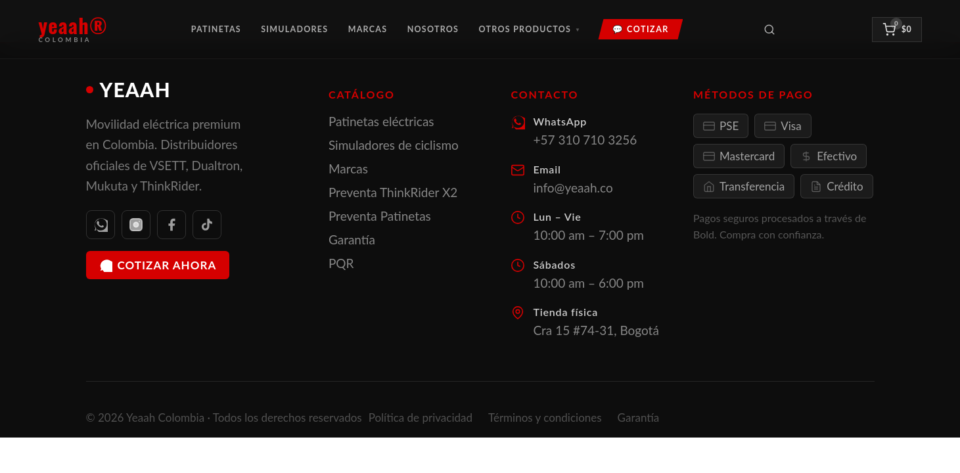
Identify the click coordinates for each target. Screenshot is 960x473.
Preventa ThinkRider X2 (393, 192)
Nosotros (433, 29)
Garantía (352, 239)
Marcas (368, 29)
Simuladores (294, 29)
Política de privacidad (420, 417)
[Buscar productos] (769, 29)
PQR (341, 263)
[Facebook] (171, 224)
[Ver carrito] (896, 29)
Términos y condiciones (545, 417)
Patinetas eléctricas (381, 121)
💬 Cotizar (640, 29)
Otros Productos (530, 29)
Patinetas (216, 29)
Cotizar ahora (158, 265)
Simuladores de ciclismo (394, 144)
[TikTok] (207, 224)
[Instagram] (136, 224)
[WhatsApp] (100, 224)
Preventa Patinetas (380, 215)
